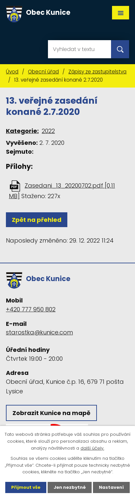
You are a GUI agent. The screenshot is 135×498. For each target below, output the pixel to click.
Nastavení (111, 487)
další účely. (92, 448)
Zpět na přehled (36, 220)
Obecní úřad (43, 71)
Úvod (12, 71)
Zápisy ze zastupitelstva (97, 71)
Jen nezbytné (70, 487)
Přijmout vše (25, 487)
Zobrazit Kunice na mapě (51, 413)
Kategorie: (22, 131)
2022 (48, 131)
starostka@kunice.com (39, 332)
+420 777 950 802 (31, 309)
